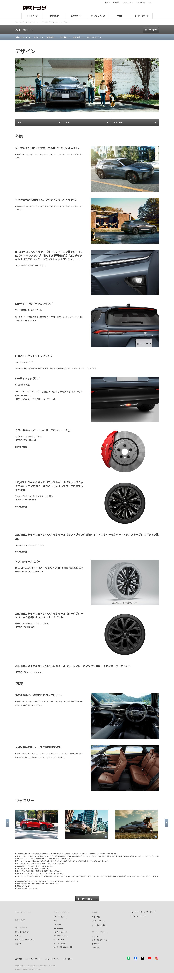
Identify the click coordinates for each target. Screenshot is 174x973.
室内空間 (50, 37)
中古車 (95, 912)
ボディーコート (59, 939)
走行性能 (63, 37)
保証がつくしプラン (60, 936)
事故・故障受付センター (100, 940)
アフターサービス (136, 916)
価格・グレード (21, 37)
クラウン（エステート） (25, 30)
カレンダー (96, 936)
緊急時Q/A (95, 944)
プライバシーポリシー (33, 959)
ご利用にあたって (52, 959)
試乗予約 (18, 936)
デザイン (37, 37)
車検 (55, 921)
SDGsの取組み (128, 2)
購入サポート (21, 927)
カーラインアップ (23, 912)
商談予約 (18, 944)
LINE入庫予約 (58, 928)
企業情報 (107, 2)
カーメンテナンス (62, 912)
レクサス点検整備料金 (61, 947)
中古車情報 (96, 917)
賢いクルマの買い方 (22, 932)
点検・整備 (57, 924)
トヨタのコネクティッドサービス (141, 912)
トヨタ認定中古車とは (99, 925)
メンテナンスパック (60, 932)
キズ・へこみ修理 (60, 943)
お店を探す (20, 919)
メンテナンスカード (60, 917)
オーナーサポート (100, 931)
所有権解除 (96, 947)
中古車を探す (96, 921)
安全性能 (76, 37)
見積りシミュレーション (23, 939)
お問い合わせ (140, 2)
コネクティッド (92, 37)
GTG (150, 2)
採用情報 (116, 2)
